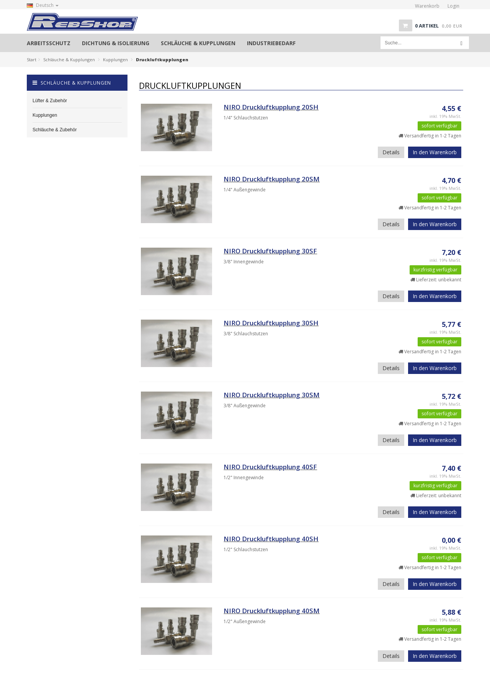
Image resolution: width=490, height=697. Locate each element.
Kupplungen (115, 59)
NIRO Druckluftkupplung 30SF (270, 250)
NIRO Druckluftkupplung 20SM (272, 179)
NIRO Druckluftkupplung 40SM (272, 610)
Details (391, 152)
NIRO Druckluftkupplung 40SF (270, 466)
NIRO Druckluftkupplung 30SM (272, 394)
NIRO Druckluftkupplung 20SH (271, 107)
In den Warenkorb (435, 152)
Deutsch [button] (43, 5)
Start (31, 59)
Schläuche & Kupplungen (69, 59)
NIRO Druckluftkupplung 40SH (271, 538)
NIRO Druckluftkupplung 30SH (271, 322)
